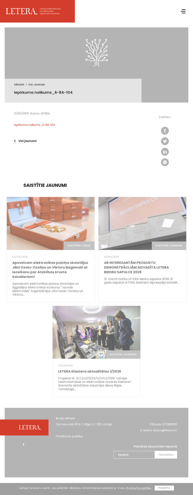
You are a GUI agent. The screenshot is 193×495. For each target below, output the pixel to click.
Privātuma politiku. (139, 488)
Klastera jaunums (169, 245)
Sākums (19, 84)
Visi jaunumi (36, 84)
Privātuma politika (69, 436)
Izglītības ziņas (79, 245)
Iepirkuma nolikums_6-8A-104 (34, 125)
